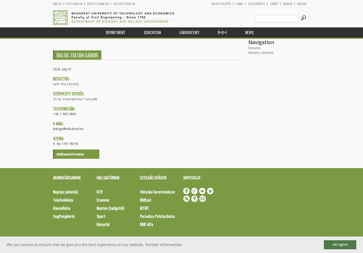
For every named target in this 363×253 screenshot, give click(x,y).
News (249, 32)
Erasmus (103, 200)
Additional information (70, 154)
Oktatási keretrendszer (157, 192)
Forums (254, 48)
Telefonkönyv (256, 3)
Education (152, 32)
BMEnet (145, 200)
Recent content (260, 52)
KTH (100, 192)
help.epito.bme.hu (124, 3)
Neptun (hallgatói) (110, 208)
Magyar (302, 3)
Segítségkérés (64, 216)
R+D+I (222, 32)
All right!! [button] (340, 244)
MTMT (144, 208)
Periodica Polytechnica (157, 216)
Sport (101, 216)
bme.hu (57, 3)
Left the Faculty (66, 84)
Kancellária (61, 208)
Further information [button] (163, 244)
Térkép (274, 3)
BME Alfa (146, 224)
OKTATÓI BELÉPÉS (221, 3)
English (287, 3)
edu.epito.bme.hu (98, 3)
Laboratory (189, 32)
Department (115, 32)
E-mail (239, 3)
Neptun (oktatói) (65, 192)
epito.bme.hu (74, 3)
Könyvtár (103, 224)
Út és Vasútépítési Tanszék (75, 99)
